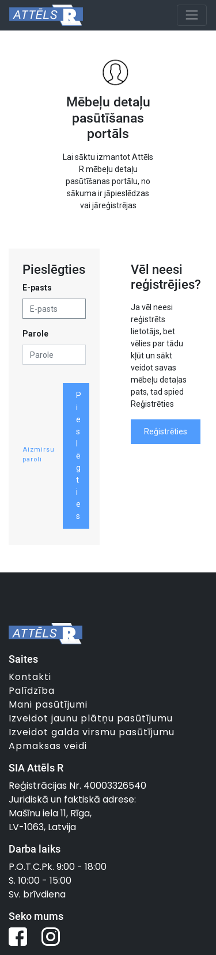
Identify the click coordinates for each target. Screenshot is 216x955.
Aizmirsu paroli (38, 454)
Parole (35, 333)
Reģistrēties (165, 431)
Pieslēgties (78, 456)
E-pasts (37, 287)
